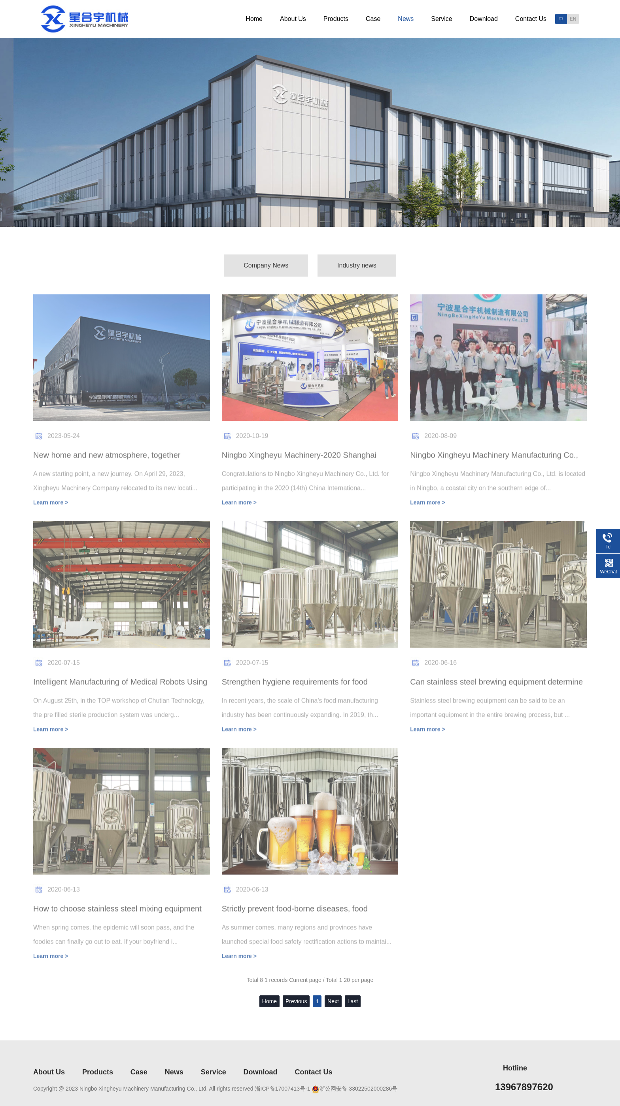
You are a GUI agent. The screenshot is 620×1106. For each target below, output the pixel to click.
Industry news (356, 265)
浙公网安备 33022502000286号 (358, 1088)
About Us (293, 18)
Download (484, 18)
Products (335, 18)
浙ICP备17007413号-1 (282, 1088)
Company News (266, 265)
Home (254, 18)
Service (441, 18)
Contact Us (530, 18)
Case (373, 18)
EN (573, 19)
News (406, 18)
